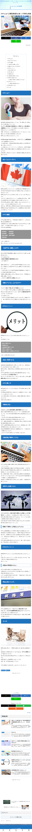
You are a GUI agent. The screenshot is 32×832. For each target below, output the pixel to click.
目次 (14, 56)
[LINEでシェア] (16, 41)
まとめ (9, 87)
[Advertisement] (16, 50)
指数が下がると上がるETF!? (14, 66)
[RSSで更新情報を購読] (16, 708)
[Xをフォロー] (8, 705)
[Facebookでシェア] (16, 38)
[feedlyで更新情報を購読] (23, 705)
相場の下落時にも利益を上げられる (16, 79)
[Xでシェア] (6, 38)
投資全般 (3, 670)
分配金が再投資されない (14, 83)
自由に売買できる (12, 70)
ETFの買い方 (11, 72)
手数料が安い (11, 73)
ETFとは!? (10, 58)
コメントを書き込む (16, 817)
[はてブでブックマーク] (26, 38)
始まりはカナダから (12, 60)
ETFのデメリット (12, 81)
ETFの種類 (10, 62)
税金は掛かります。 (12, 85)
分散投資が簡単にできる (13, 75)
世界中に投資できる (12, 77)
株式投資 (8, 670)
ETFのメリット (11, 68)
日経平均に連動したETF (13, 64)
